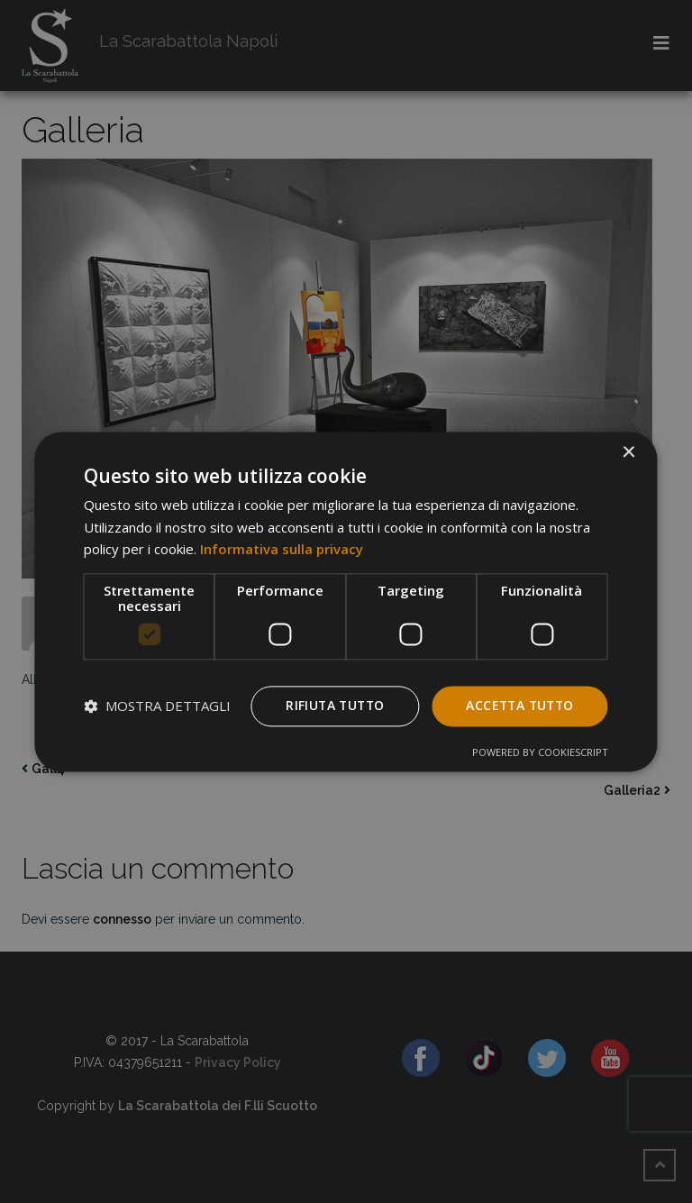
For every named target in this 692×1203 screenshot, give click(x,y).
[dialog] (345, 601)
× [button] (628, 453)
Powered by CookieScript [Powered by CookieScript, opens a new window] (540, 752)
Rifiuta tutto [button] (328, 705)
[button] (157, 706)
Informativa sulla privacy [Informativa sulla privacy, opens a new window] (281, 550)
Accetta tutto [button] (517, 705)
